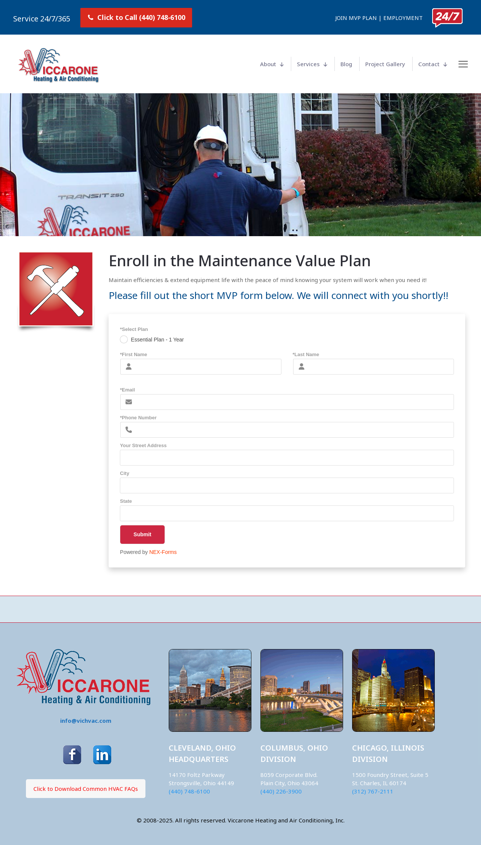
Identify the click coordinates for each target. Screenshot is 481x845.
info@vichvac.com (85, 720)
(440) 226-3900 (281, 791)
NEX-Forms (163, 552)
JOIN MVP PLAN (356, 17)
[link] (447, 17)
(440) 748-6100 (189, 791)
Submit (135, 534)
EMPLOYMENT (403, 17)
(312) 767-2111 (372, 791)
